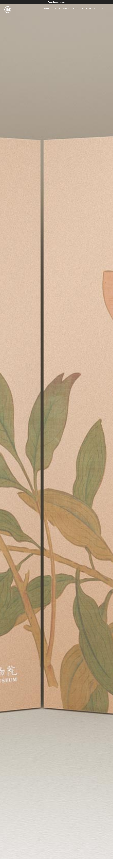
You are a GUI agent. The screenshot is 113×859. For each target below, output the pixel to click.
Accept (62, 2)
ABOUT (75, 7)
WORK (46, 7)
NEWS (66, 7)
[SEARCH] (108, 7)
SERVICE (56, 7)
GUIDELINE (86, 7)
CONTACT (98, 7)
